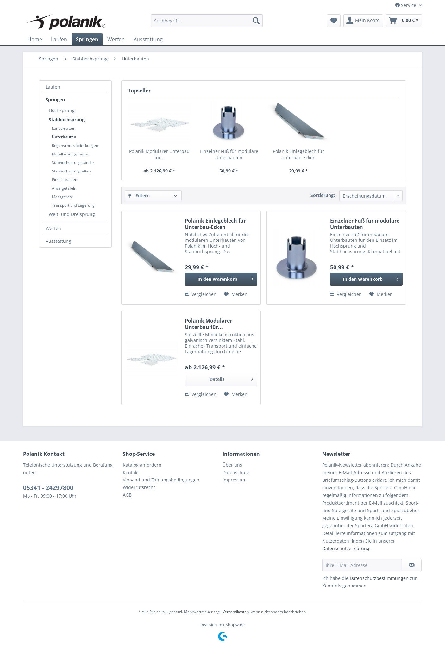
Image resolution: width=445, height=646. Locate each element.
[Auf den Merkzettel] (236, 294)
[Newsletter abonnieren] (412, 565)
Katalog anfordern (142, 465)
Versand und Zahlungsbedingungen (161, 480)
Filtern (139, 195)
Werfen (53, 228)
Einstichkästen (64, 179)
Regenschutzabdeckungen (75, 145)
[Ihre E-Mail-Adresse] (362, 565)
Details (231, 378)
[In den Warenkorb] (221, 279)
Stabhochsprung (67, 119)
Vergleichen (200, 294)
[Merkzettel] (334, 20)
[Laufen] (59, 39)
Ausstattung (58, 241)
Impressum (234, 480)
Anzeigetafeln (64, 188)
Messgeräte (62, 196)
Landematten (63, 128)
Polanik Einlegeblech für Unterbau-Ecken (298, 154)
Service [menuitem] (406, 5)
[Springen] (87, 39)
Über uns (232, 465)
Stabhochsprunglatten (71, 171)
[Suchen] (256, 20)
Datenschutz (235, 472)
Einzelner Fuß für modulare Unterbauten (229, 154)
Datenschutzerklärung (345, 548)
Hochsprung (62, 110)
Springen (55, 100)
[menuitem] (207, 20)
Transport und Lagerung (73, 205)
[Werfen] (116, 39)
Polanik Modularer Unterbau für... (159, 154)
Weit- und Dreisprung (72, 214)
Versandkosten (235, 611)
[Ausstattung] (148, 39)
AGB (127, 495)
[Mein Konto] (363, 20)
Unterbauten (64, 137)
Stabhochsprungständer (73, 162)
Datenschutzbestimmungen (379, 578)
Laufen (53, 87)
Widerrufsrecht (139, 487)
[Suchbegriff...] (207, 20)
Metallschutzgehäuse (71, 154)
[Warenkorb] (404, 20)
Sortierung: (322, 195)
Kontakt (131, 472)
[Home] (35, 39)
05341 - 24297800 (48, 488)
